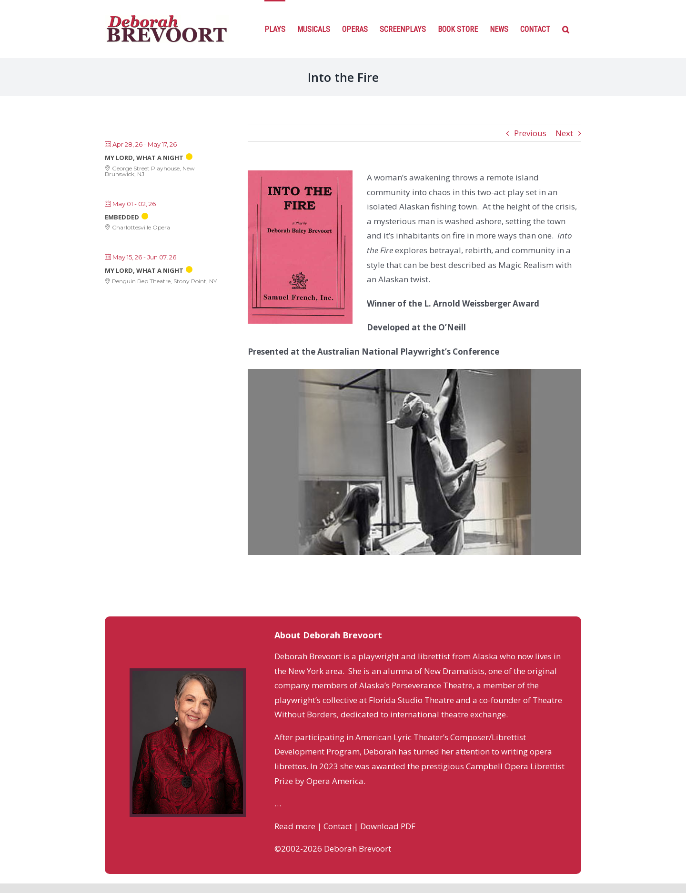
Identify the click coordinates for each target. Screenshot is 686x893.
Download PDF (387, 826)
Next (564, 133)
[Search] (565, 28)
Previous (530, 133)
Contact (337, 826)
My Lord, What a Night (144, 157)
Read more (294, 826)
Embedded (122, 217)
